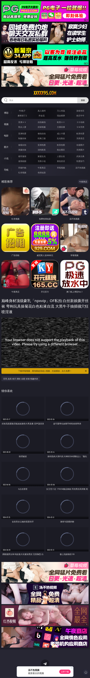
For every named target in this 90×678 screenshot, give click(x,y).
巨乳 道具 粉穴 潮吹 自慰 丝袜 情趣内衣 (20, 378)
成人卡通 (61, 133)
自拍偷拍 (42, 122)
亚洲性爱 (22, 133)
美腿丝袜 (22, 149)
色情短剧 (42, 172)
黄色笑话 (61, 161)
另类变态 (80, 138)
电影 (6, 135)
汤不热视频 (80, 167)
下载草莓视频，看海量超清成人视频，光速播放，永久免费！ (52, 371)
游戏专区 (80, 110)
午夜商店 (42, 167)
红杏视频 (22, 172)
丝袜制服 (42, 127)
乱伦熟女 (61, 138)
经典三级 (42, 138)
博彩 (6, 112)
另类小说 (42, 161)
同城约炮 (22, 167)
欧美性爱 (80, 133)
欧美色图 (61, 145)
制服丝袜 (22, 138)
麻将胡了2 (22, 115)
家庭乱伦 (42, 156)
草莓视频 (61, 167)
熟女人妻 (22, 127)
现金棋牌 (61, 115)
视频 (6, 124)
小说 (6, 158)
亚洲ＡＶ (22, 122)
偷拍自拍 (42, 133)
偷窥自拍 (22, 145)
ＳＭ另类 (80, 127)
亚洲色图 (42, 145)
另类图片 (80, 149)
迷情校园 (22, 161)
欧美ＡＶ (61, 122)
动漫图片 (80, 145)
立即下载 (65, 671)
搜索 (83, 100)
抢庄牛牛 (80, 115)
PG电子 (22, 110)
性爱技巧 (80, 161)
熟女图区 (61, 149)
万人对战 (61, 110)
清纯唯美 (42, 149)
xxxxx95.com (45, 93)
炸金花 (42, 115)
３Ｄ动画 (80, 122)
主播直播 (61, 127)
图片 (6, 147)
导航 (6, 169)
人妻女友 (61, 156)
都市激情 (22, 156)
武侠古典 (80, 156)
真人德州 (42, 110)
